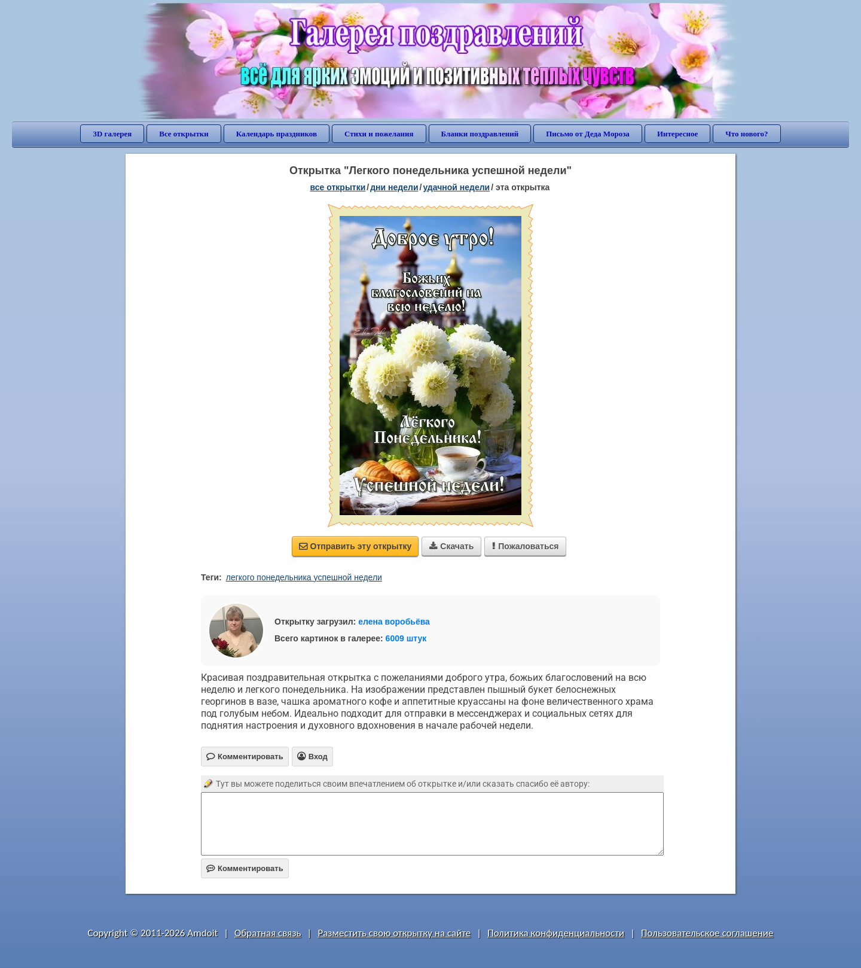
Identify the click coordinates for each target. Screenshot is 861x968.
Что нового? (746, 133)
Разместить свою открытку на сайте (394, 933)
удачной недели (456, 187)
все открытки (338, 187)
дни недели (394, 187)
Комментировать (244, 868)
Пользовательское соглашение (707, 933)
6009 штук (406, 638)
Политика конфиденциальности (555, 933)
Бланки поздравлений (480, 133)
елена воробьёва (394, 621)
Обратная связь (267, 933)
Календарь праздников (276, 133)
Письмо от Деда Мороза (588, 133)
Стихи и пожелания (379, 133)
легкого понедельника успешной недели (304, 577)
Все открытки (184, 133)
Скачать (451, 546)
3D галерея (112, 133)
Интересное (677, 133)
